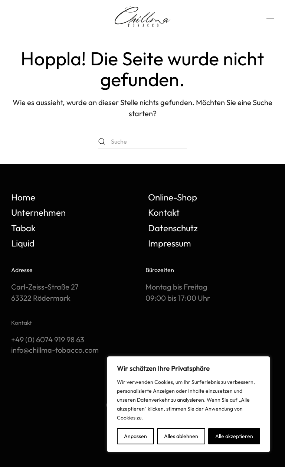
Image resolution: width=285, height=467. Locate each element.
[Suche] (142, 141)
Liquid (23, 243)
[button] (270, 16)
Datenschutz (173, 228)
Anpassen (135, 436)
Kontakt (164, 212)
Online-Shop (172, 197)
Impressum (169, 243)
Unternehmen (38, 212)
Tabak (23, 228)
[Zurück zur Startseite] (142, 16)
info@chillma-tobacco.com (55, 350)
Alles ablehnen (181, 436)
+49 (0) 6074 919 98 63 (47, 339)
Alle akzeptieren (234, 436)
